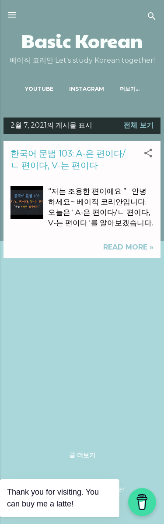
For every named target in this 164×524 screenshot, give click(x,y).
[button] (148, 154)
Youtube (39, 89)
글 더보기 (82, 455)
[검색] (152, 17)
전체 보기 (138, 125)
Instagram (86, 89)
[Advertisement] (82, 347)
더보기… (130, 89)
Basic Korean (82, 40)
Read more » (128, 247)
